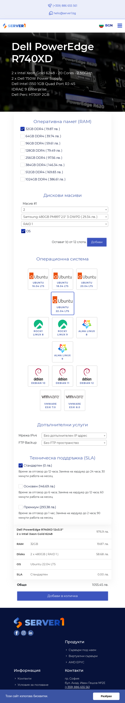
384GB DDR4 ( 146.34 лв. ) (45, 165)
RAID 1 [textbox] (28, 224)
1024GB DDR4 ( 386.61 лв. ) (45, 179)
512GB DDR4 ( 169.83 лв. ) (44, 172)
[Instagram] (23, 633)
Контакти (24, 678)
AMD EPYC (76, 662)
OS (28, 231)
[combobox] (64, 209)
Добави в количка (62, 596)
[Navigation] (121, 26)
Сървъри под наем (82, 650)
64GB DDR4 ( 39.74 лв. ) (43, 136)
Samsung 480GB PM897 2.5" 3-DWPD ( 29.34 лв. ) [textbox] (60, 217)
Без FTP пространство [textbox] (61, 443)
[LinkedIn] (30, 633)
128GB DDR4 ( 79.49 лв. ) (44, 150)
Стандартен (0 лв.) (38, 465)
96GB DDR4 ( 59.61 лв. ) (43, 143)
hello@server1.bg (65, 13)
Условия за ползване (33, 685)
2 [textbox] (24, 209)
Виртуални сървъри (83, 656)
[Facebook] (16, 633)
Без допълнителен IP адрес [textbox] (65, 435)
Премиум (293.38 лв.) (40, 507)
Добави (96, 242)
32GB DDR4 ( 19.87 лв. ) (43, 129)
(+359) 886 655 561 (65, 5)
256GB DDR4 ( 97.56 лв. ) (44, 158)
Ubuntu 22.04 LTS (62, 309)
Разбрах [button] (106, 696)
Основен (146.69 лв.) (39, 486)
